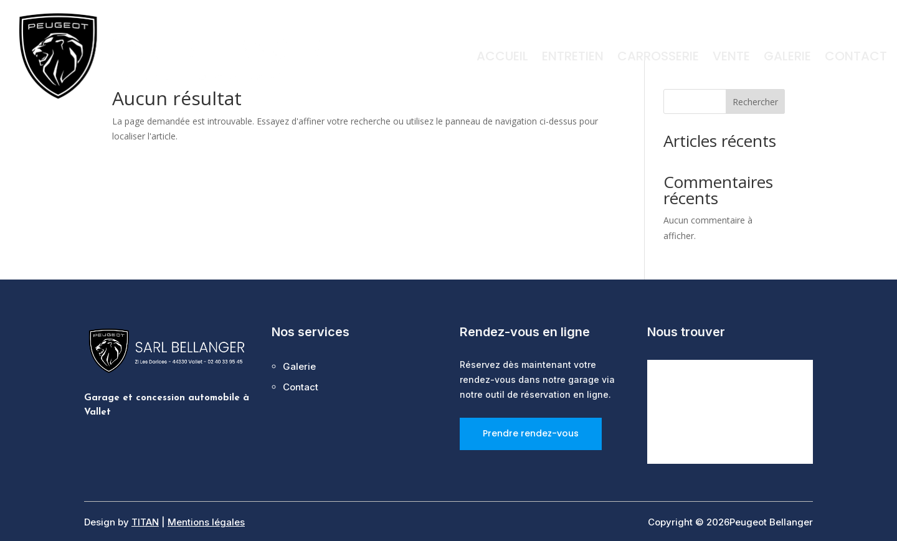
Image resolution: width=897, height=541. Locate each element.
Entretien (573, 58)
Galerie (787, 58)
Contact (856, 58)
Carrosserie (658, 58)
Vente (731, 58)
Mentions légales (206, 522)
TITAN (145, 522)
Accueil (502, 58)
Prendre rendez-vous (531, 433)
